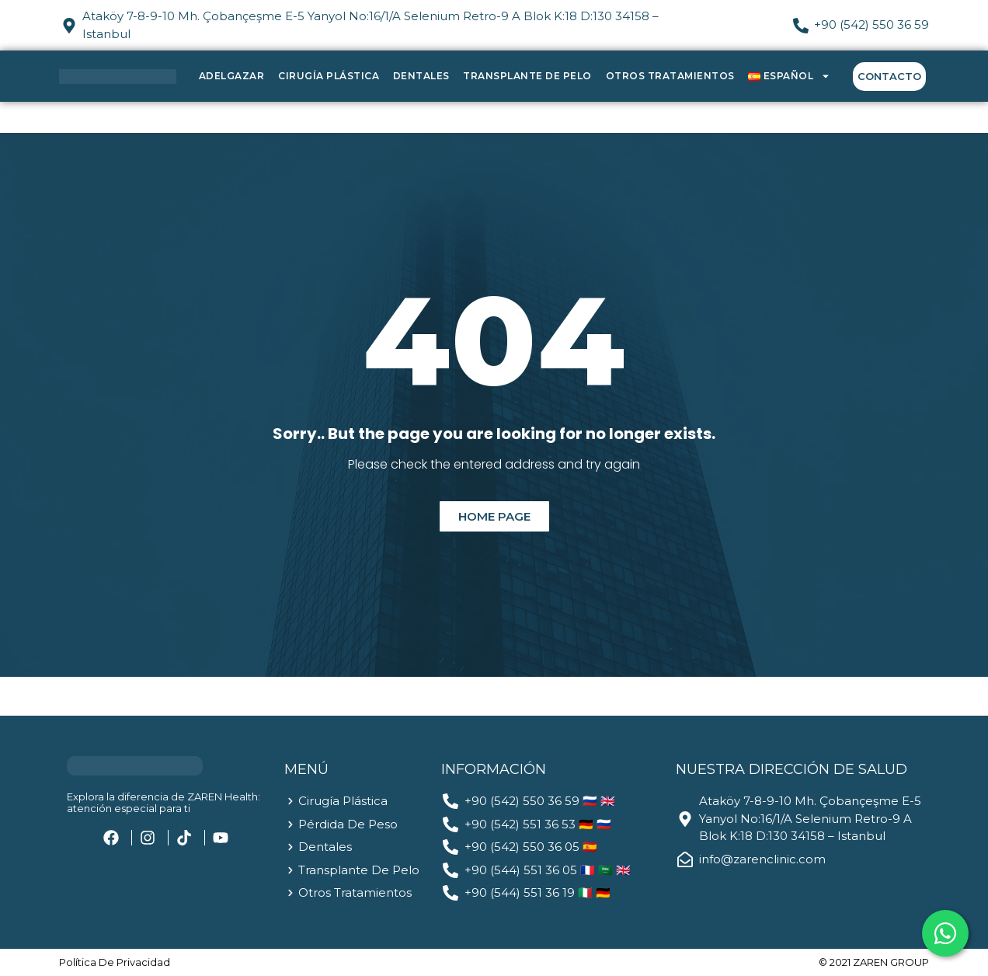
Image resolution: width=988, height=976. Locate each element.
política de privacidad (114, 962)
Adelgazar (232, 76)
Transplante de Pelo (527, 76)
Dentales (421, 76)
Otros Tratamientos (670, 76)
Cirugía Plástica (328, 76)
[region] (202, 854)
